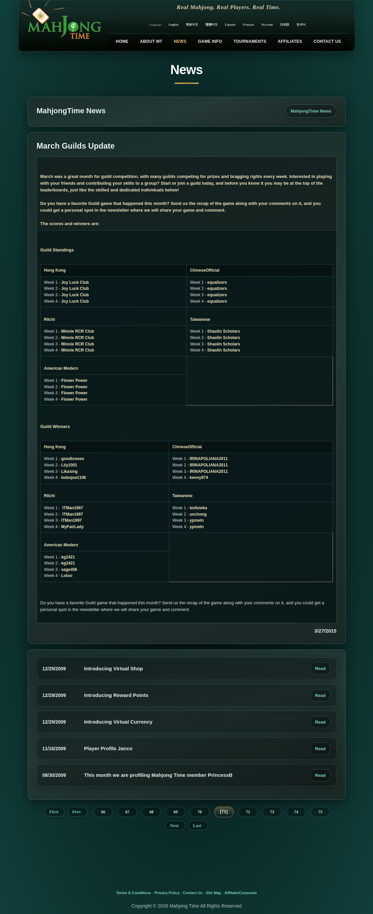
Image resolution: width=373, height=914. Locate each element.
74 (296, 812)
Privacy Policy (167, 893)
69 (176, 812)
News (180, 41)
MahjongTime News (310, 111)
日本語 (284, 24)
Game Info (210, 41)
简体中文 (192, 24)
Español (230, 24)
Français (248, 24)
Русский (267, 24)
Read (320, 668)
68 (152, 812)
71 (223, 811)
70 (200, 812)
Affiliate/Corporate (240, 893)
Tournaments (250, 41)
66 (103, 812)
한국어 (301, 24)
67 (127, 812)
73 (272, 812)
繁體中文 (212, 24)
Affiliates (290, 41)
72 (248, 812)
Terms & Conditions (133, 893)
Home (122, 41)
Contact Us (327, 41)
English (174, 24)
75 (320, 812)
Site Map (213, 893)
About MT (151, 41)
